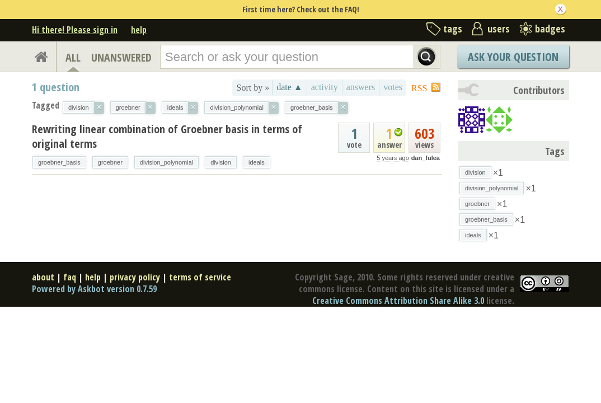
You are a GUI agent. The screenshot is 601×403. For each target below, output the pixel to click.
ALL (73, 57)
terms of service (200, 277)
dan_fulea (425, 157)
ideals (256, 162)
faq (69, 277)
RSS (419, 88)
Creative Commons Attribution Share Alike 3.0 (398, 300)
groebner (110, 162)
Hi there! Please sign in (75, 30)
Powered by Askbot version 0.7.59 (94, 289)
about (43, 277)
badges (550, 28)
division (220, 162)
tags (452, 28)
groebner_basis (59, 162)
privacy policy (135, 277)
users (498, 28)
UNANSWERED (121, 57)
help (139, 30)
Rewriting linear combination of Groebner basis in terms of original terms (167, 136)
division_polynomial (166, 162)
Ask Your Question (513, 56)
